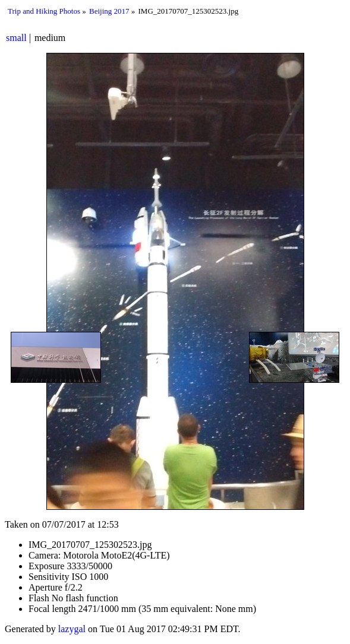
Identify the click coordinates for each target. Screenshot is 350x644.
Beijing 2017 (109, 11)
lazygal (72, 629)
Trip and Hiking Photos (44, 11)
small (16, 38)
